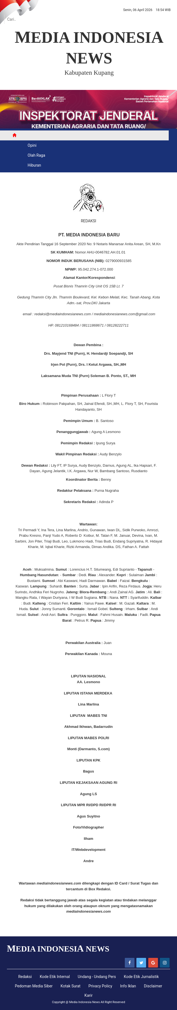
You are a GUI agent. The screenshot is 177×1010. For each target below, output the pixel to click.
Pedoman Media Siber (34, 986)
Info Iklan (128, 986)
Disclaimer (153, 986)
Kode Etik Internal (55, 976)
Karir (88, 995)
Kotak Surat (70, 986)
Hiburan (34, 165)
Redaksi (25, 976)
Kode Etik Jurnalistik (141, 976)
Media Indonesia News (84, 1002)
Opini (32, 145)
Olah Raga (36, 155)
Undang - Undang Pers (97, 976)
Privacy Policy (100, 986)
